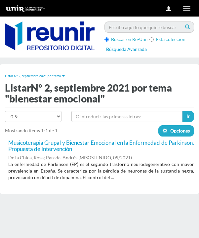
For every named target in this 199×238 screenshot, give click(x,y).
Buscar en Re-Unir (126, 39)
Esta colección (167, 39)
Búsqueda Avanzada (126, 49)
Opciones (176, 131)
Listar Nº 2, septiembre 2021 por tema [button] (35, 76)
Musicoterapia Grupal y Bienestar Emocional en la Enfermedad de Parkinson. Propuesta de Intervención (101, 145)
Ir (188, 116)
